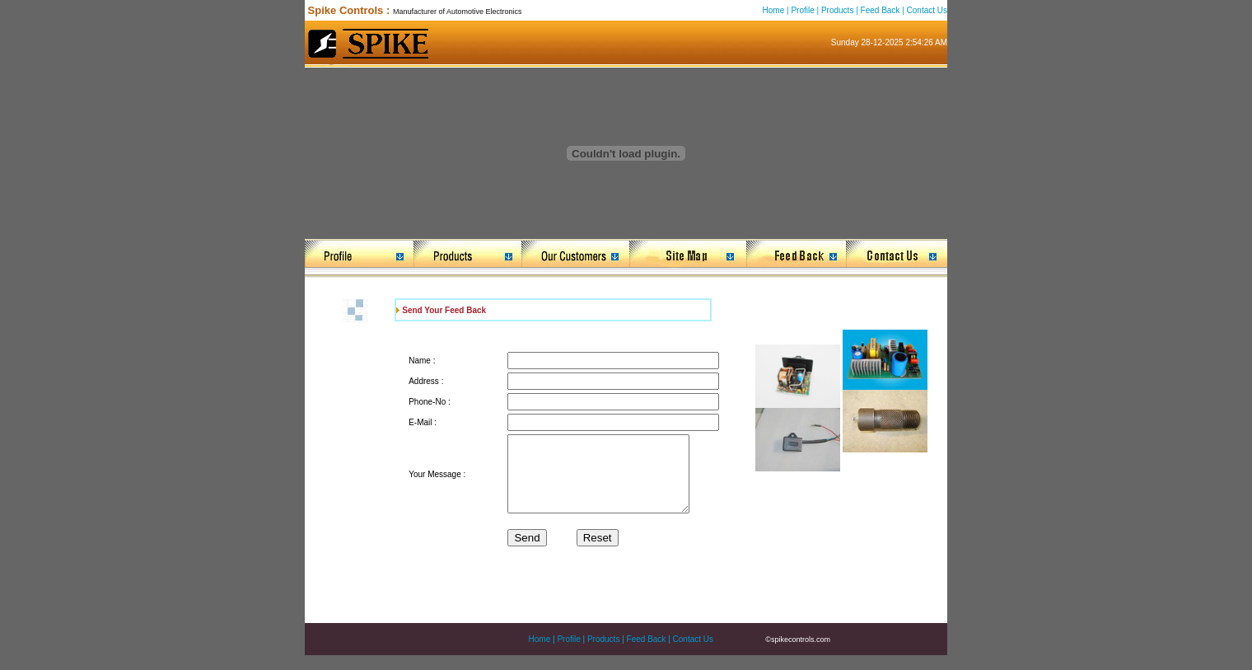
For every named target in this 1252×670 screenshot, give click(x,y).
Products (837, 10)
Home (774, 10)
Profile (802, 10)
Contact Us (927, 10)
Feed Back (880, 10)
